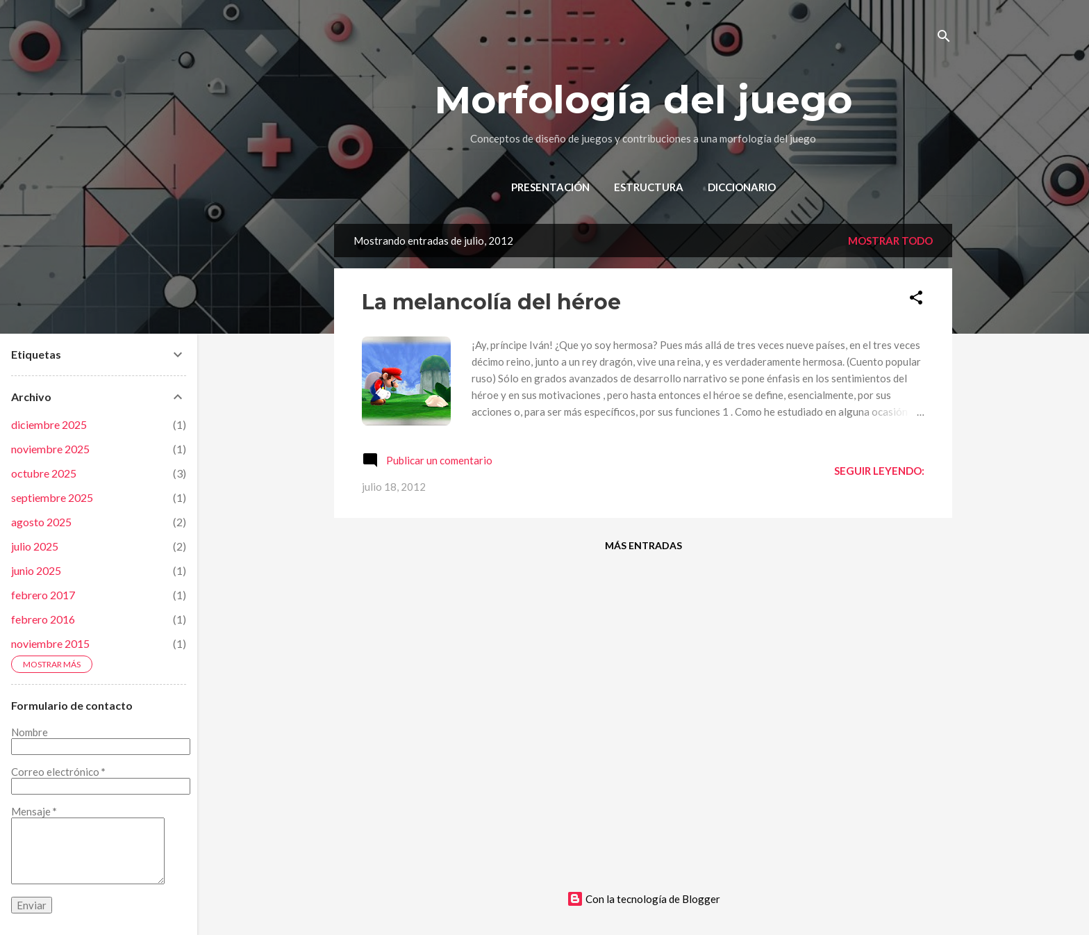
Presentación (550, 187)
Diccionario (742, 187)
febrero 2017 (43, 594)
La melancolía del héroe (491, 302)
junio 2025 (36, 570)
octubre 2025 (43, 473)
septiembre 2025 (52, 497)
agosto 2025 (41, 521)
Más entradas (643, 545)
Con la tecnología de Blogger (643, 899)
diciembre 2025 (49, 424)
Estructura (648, 187)
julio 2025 (34, 546)
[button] (916, 299)
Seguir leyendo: (879, 470)
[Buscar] (944, 38)
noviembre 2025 (50, 448)
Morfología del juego (643, 99)
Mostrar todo (890, 240)
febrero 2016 (43, 619)
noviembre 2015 (50, 643)
